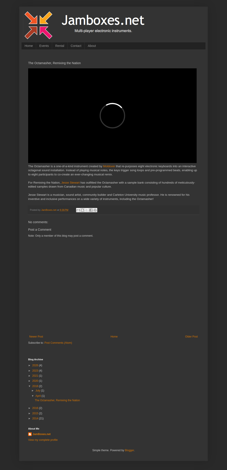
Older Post (191, 336)
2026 (35, 365)
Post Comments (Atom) (58, 342)
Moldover (109, 166)
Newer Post (36, 336)
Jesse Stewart (70, 182)
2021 (35, 375)
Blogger (129, 450)
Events (44, 46)
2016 (35, 408)
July (38, 390)
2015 (35, 413)
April (38, 395)
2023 (35, 370)
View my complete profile (43, 439)
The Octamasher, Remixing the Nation (57, 400)
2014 (35, 418)
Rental (59, 46)
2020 (35, 380)
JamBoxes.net (42, 434)
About (92, 46)
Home (29, 46)
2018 (35, 386)
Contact (76, 46)
